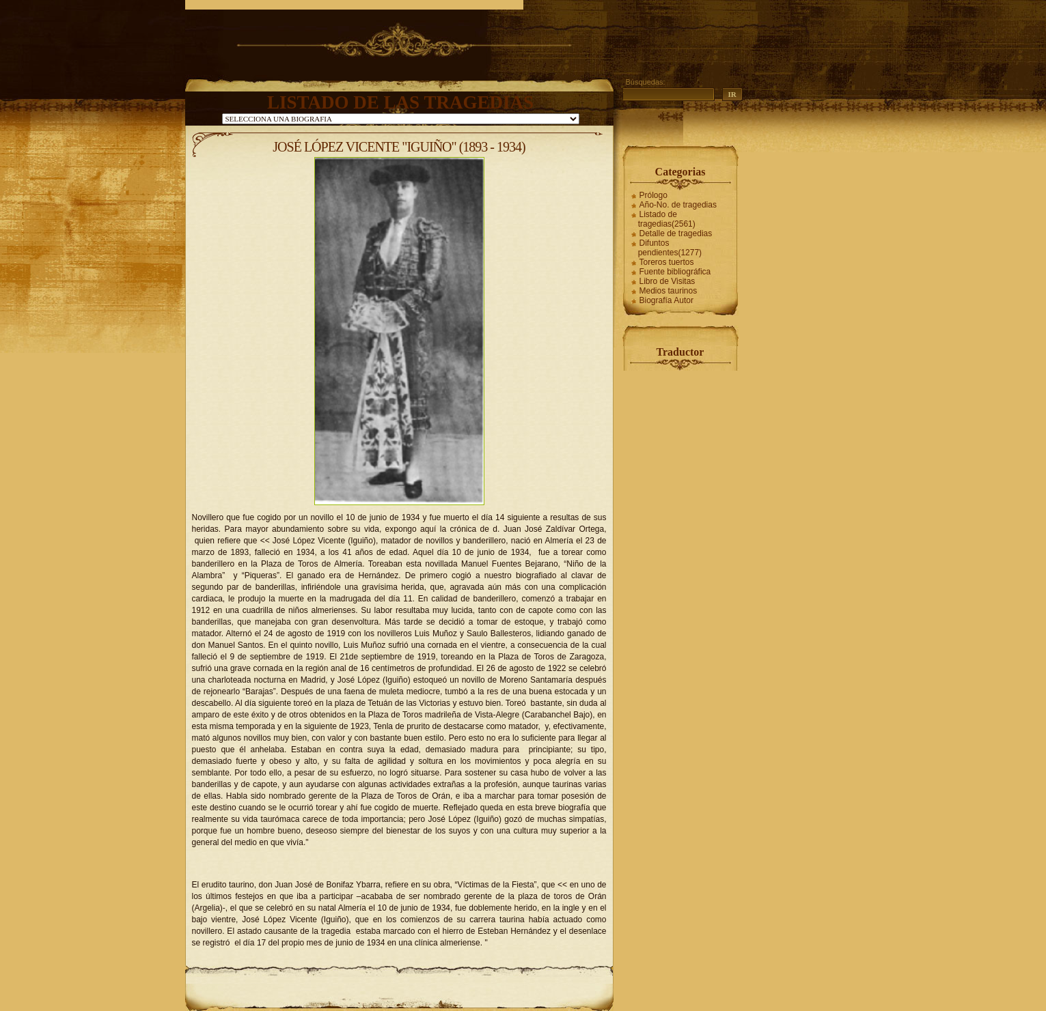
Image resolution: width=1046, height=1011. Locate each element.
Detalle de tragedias (676, 233)
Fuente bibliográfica (675, 271)
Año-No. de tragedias (678, 205)
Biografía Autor (666, 300)
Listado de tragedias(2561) (667, 219)
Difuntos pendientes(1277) (670, 247)
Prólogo (653, 195)
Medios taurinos (668, 291)
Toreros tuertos (666, 262)
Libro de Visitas (667, 281)
